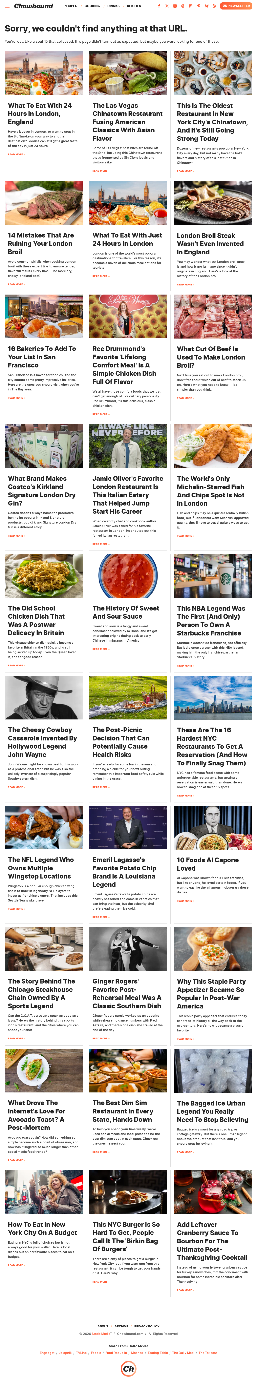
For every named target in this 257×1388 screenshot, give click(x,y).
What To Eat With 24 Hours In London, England (40, 114)
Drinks (113, 6)
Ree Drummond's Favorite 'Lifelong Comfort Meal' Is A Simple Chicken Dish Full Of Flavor (124, 365)
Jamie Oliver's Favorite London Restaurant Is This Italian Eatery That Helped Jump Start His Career (128, 495)
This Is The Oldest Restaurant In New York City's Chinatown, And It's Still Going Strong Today (212, 122)
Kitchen (134, 6)
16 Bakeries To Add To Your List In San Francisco (42, 357)
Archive (121, 1326)
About (102, 1326)
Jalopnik (65, 1353)
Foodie (96, 1353)
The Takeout (208, 1353)
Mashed (137, 1353)
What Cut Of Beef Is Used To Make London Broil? (211, 357)
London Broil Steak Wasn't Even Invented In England (210, 244)
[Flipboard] (190, 7)
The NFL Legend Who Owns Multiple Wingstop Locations (41, 868)
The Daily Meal (183, 1353)
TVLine (81, 1353)
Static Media (101, 1334)
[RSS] (214, 7)
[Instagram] (175, 7)
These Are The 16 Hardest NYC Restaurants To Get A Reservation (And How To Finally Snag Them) (212, 746)
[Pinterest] (198, 7)
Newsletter (236, 6)
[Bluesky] (206, 7)
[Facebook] (159, 7)
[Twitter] (167, 7)
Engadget (47, 1353)
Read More (15, 154)
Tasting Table (158, 1353)
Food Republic (116, 1353)
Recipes (70, 6)
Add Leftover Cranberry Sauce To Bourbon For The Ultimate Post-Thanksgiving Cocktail (212, 1241)
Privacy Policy (147, 1326)
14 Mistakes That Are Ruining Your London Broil (41, 243)
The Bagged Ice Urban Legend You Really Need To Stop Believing (212, 1111)
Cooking (92, 6)
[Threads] (183, 7)
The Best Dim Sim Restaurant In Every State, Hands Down (123, 1111)
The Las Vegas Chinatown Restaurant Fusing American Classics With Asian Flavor (128, 122)
